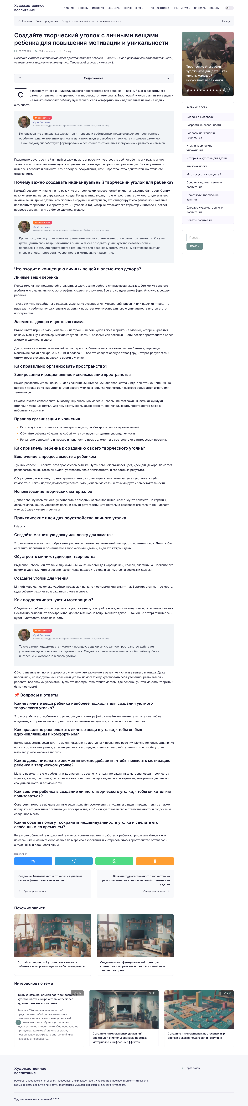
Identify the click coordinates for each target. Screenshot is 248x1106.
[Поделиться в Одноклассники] (155, 861)
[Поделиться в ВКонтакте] (33, 861)
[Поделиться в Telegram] (74, 861)
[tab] (188, 90)
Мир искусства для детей (203, 174)
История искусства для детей (206, 158)
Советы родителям (199, 220)
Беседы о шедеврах (199, 117)
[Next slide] (227, 89)
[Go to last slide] (18, 1022)
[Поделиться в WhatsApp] (114, 861)
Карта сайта (192, 1068)
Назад (226, 21)
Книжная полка (196, 166)
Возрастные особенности (203, 125)
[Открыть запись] (52, 945)
